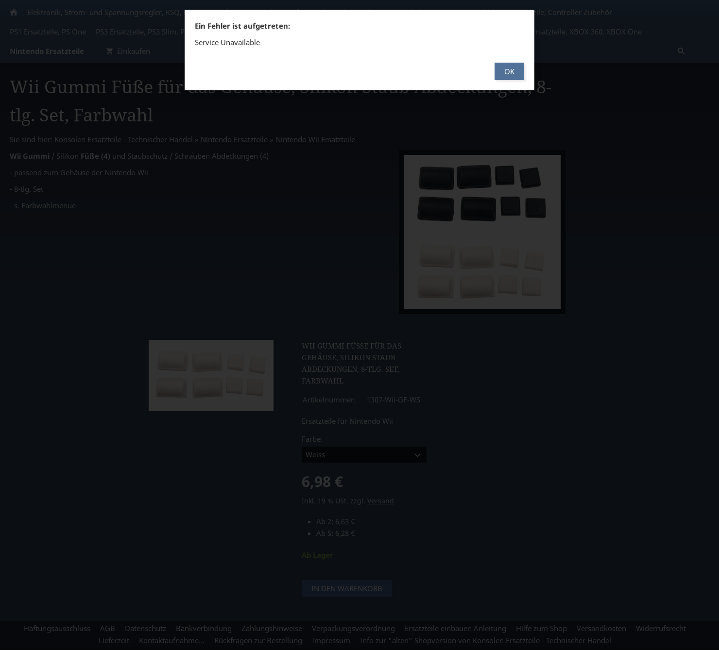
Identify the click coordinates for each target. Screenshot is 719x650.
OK (509, 71)
